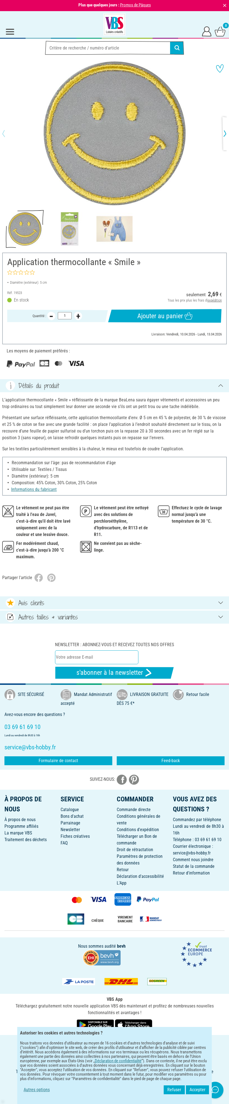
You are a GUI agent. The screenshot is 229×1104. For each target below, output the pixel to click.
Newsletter (70, 829)
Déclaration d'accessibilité (140, 876)
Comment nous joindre (193, 859)
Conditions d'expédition (138, 829)
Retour (123, 869)
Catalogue (70, 809)
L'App (121, 883)
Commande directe (134, 809)
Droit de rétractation (135, 849)
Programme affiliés (21, 826)
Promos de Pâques (135, 5)
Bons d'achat (72, 816)
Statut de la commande (194, 866)
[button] (8, 133)
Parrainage (70, 823)
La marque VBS (18, 833)
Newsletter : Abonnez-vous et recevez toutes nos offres (114, 644)
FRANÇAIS (114, 1043)
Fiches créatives (75, 836)
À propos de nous (20, 819)
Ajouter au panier (165, 316)
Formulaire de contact (58, 760)
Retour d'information (191, 873)
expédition (214, 300)
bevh (121, 946)
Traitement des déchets (25, 839)
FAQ (64, 843)
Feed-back (170, 760)
